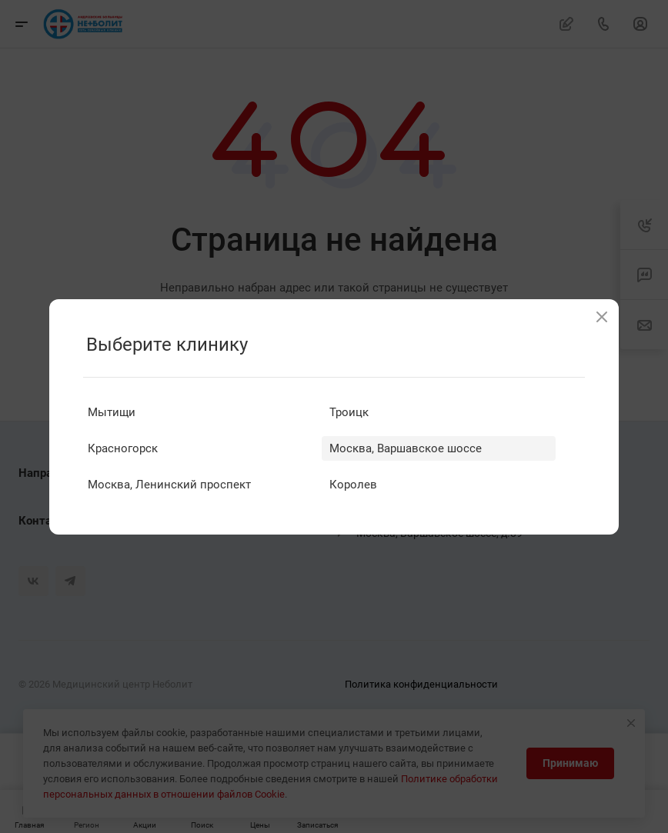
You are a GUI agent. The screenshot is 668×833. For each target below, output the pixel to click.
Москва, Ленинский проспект (169, 484)
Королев (353, 484)
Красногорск (123, 448)
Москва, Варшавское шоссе (405, 448)
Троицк (349, 412)
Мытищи (111, 412)
